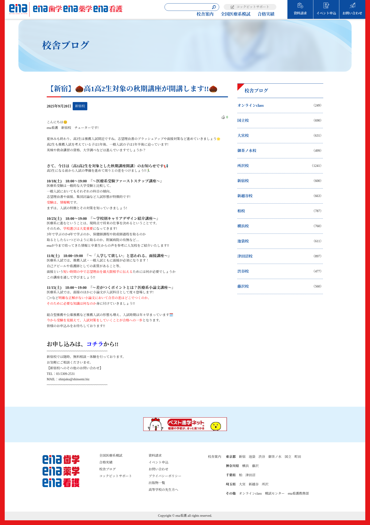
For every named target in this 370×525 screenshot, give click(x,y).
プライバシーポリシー (165, 476)
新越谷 (254, 484)
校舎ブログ (107, 469)
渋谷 (261, 457)
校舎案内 (205, 14)
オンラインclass (250, 493)
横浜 (245, 466)
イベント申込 (326, 13)
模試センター (275, 493)
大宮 (242, 484)
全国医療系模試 (235, 14)
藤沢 (255, 466)
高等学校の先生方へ (163, 490)
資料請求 (300, 13)
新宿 (242, 457)
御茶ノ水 (275, 457)
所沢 (265, 484)
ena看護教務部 (298, 493)
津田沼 (250, 475)
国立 (288, 457)
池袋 (252, 457)
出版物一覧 (157, 483)
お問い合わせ (352, 13)
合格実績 (265, 14)
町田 (297, 457)
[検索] (214, 7)
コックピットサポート (252, 7)
